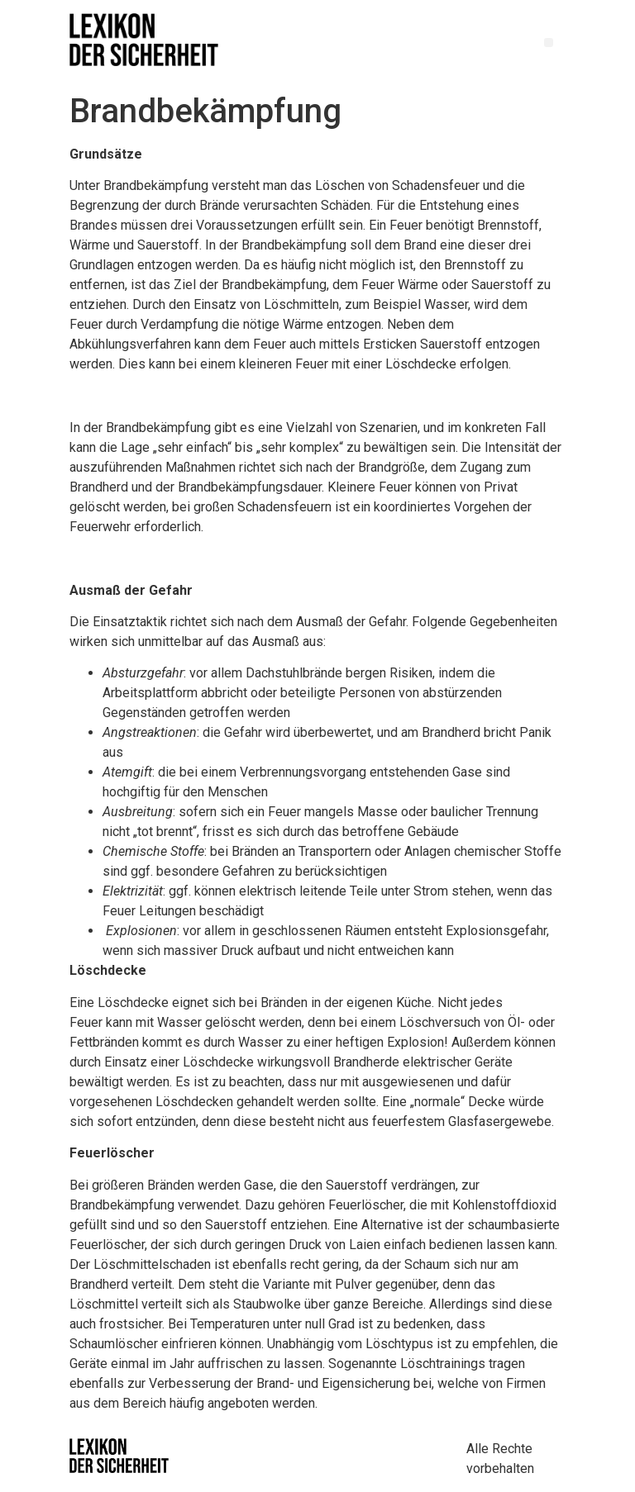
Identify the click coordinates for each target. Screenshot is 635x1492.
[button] (548, 42)
